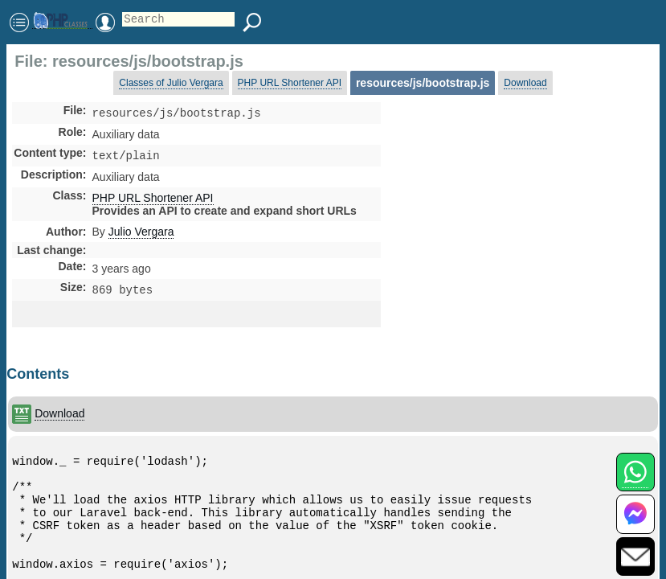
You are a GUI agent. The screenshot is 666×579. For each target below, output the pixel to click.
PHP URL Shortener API (289, 82)
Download (525, 82)
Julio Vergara (141, 234)
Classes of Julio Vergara (171, 82)
